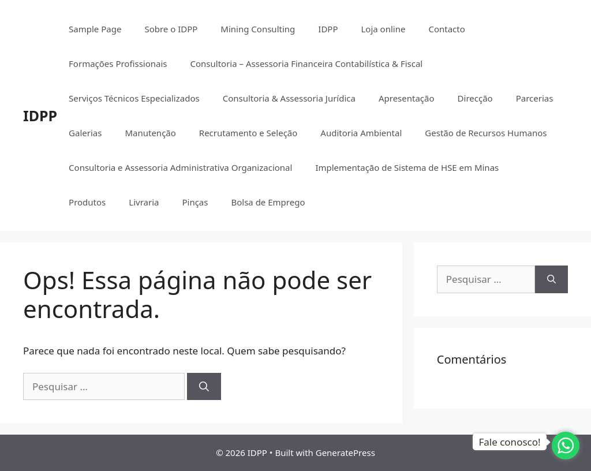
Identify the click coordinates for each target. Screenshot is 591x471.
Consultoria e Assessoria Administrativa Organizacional (180, 167)
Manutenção (150, 133)
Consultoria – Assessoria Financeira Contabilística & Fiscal (306, 63)
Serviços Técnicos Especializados (134, 98)
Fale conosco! (509, 441)
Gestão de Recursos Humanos (486, 133)
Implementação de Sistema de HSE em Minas (407, 167)
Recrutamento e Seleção (248, 133)
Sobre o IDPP (170, 29)
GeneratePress (345, 452)
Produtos (87, 202)
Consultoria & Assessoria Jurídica (289, 98)
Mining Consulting (257, 29)
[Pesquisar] (204, 387)
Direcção (475, 98)
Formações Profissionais (118, 63)
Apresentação (407, 98)
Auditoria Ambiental (361, 133)
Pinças (195, 202)
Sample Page (95, 29)
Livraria (144, 202)
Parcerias (534, 98)
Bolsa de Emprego (268, 202)
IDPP (40, 115)
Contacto (446, 29)
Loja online (383, 29)
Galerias (85, 133)
